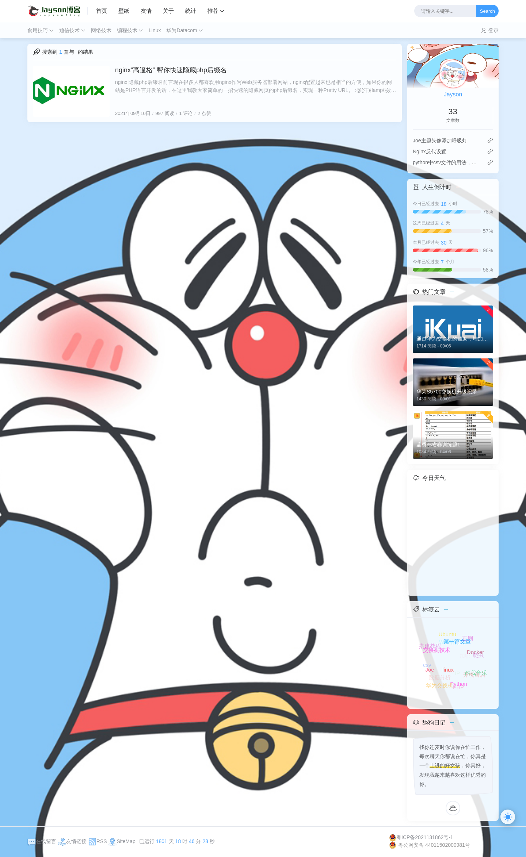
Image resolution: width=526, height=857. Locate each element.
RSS (97, 841)
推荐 (212, 11)
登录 (493, 30)
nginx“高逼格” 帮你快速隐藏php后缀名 (171, 70)
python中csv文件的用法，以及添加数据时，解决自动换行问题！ (447, 162)
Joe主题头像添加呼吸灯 (440, 140)
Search (487, 11)
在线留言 (41, 841)
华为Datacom (181, 30)
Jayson (453, 94)
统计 (190, 11)
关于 (168, 11)
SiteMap (121, 841)
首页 (101, 11)
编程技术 (127, 30)
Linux (155, 30)
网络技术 (101, 30)
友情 (146, 11)
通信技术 (69, 30)
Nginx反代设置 (429, 151)
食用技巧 (37, 30)
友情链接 (72, 841)
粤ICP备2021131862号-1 (421, 837)
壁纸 (123, 11)
